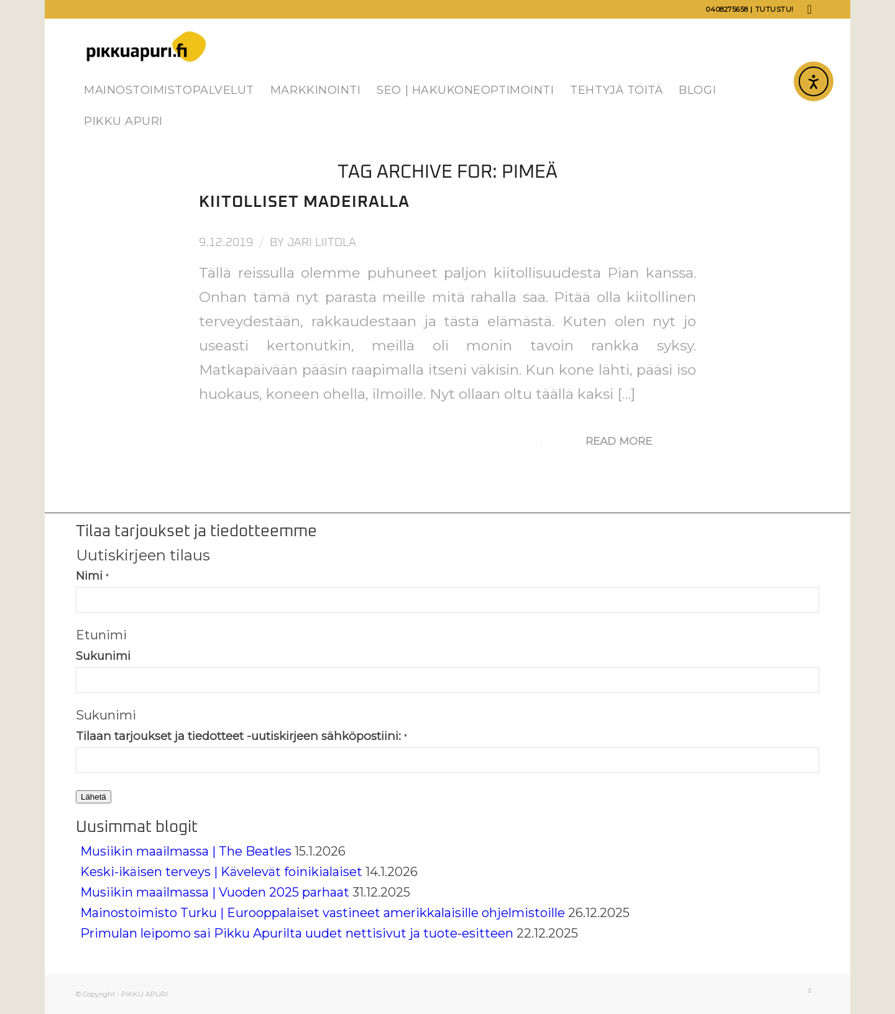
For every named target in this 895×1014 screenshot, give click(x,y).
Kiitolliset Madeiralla (304, 202)
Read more (618, 440)
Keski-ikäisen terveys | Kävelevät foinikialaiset (221, 871)
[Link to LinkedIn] (810, 9)
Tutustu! (774, 9)
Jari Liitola (321, 243)
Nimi (92, 576)
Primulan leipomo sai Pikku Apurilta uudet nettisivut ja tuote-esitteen (296, 933)
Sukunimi (103, 656)
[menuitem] (169, 90)
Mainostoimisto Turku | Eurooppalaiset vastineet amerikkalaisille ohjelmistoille (322, 912)
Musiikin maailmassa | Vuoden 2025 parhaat (214, 892)
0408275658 (727, 9)
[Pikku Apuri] (146, 46)
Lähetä (93, 797)
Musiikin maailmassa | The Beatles (185, 851)
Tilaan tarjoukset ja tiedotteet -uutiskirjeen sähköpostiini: (241, 736)
